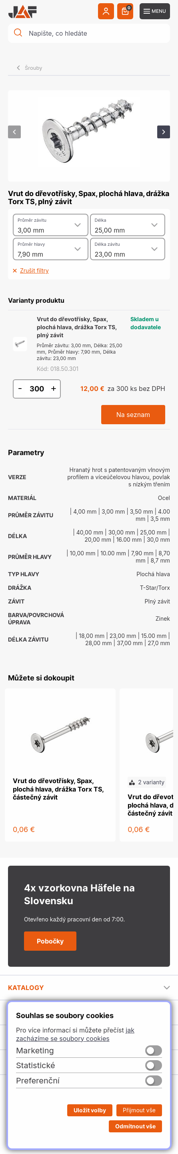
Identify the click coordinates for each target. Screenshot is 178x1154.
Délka (100, 220)
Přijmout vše (139, 1110)
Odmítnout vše (135, 1126)
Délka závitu (107, 244)
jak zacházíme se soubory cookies (75, 1034)
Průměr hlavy (31, 244)
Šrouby (33, 68)
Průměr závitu (32, 220)
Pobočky (50, 941)
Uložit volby (90, 1110)
